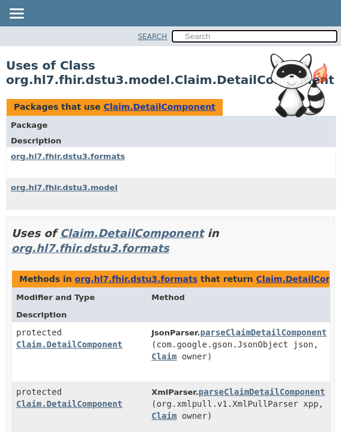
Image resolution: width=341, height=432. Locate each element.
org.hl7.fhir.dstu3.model (64, 187)
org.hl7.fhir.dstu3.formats (68, 156)
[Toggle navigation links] (16, 14)
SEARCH (152, 36)
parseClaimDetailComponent (264, 332)
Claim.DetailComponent (159, 107)
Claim (164, 356)
